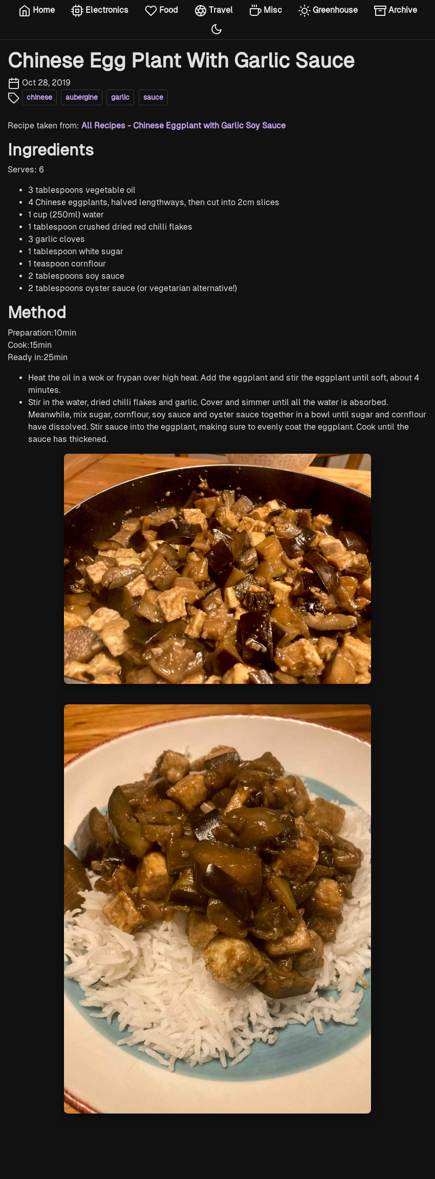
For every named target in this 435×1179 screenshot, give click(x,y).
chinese (39, 97)
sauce (153, 97)
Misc (265, 11)
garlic (120, 97)
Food (161, 11)
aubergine (82, 97)
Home (36, 11)
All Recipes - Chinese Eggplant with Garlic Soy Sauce (183, 125)
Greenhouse (328, 11)
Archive (395, 11)
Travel (213, 11)
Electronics (99, 11)
